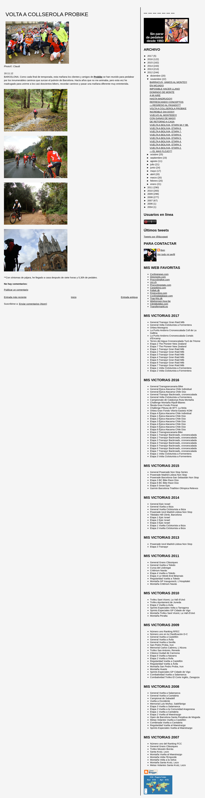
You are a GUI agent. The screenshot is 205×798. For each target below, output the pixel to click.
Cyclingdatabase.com (161, 295)
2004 (150, 207)
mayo (153, 171)
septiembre (156, 157)
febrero (154, 180)
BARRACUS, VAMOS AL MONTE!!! (168, 82)
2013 (150, 69)
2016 (150, 59)
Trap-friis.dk (156, 298)
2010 (150, 190)
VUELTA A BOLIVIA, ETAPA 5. (166, 138)
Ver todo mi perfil (166, 254)
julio (152, 164)
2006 (150, 203)
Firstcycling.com (158, 293)
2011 (150, 187)
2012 (150, 72)
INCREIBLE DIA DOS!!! (162, 111)
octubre (154, 154)
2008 (150, 197)
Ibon (162, 250)
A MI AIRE (155, 95)
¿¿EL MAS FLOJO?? (161, 151)
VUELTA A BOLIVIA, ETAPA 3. (166, 144)
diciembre (155, 75)
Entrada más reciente (15, 297)
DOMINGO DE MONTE (162, 92)
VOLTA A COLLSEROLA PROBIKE (47, 14)
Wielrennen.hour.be (160, 301)
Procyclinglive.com (160, 279)
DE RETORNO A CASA (162, 121)
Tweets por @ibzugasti (156, 236)
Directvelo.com (158, 277)
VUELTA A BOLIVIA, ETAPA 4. (166, 141)
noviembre (156, 79)
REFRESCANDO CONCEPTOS (166, 102)
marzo (154, 177)
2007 (150, 200)
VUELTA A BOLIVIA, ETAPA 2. (166, 148)
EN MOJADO (157, 85)
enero (153, 184)
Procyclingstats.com (160, 285)
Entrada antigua (129, 297)
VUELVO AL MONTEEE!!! (163, 115)
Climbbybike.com (159, 303)
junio (153, 167)
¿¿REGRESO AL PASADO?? (165, 105)
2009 (150, 193)
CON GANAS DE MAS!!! (163, 118)
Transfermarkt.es (159, 306)
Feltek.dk (155, 290)
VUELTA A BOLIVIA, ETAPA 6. (166, 134)
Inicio (73, 297)
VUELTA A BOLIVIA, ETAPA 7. (166, 131)
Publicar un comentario (16, 289)
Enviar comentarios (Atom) (33, 303)
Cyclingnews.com (159, 274)
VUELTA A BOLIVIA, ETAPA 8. (166, 128)
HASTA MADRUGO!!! (161, 98)
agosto (154, 161)
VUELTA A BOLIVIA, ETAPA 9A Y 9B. (169, 125)
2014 (150, 65)
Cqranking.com (158, 287)
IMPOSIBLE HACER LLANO (165, 88)
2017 (150, 55)
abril (152, 174)
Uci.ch (153, 282)
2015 (150, 62)
